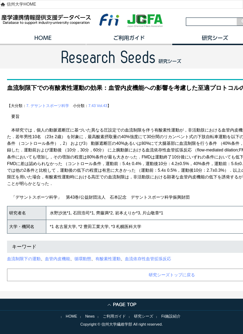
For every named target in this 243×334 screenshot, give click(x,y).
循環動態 (82, 258)
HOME (43, 40)
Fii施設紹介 (171, 316)
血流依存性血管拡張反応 (148, 258)
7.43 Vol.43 (97, 106)
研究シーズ (143, 316)
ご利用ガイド (129, 40)
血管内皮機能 (57, 258)
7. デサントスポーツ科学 (47, 106)
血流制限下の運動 (24, 258)
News (90, 316)
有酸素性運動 (108, 258)
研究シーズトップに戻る (172, 274)
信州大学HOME (21, 4)
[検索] (211, 22)
